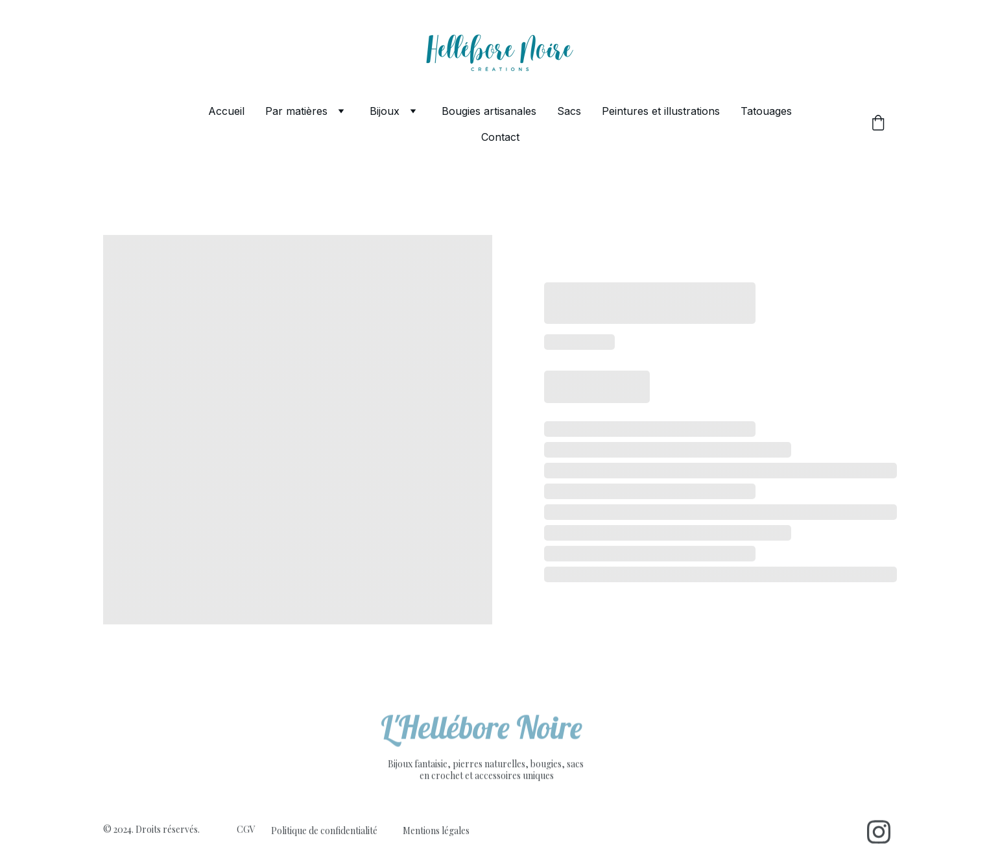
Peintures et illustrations (661, 110)
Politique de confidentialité (324, 831)
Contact (500, 136)
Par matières (296, 110)
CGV (246, 830)
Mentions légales (436, 831)
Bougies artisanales (489, 110)
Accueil (226, 110)
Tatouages (766, 110)
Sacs (569, 110)
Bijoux (384, 110)
